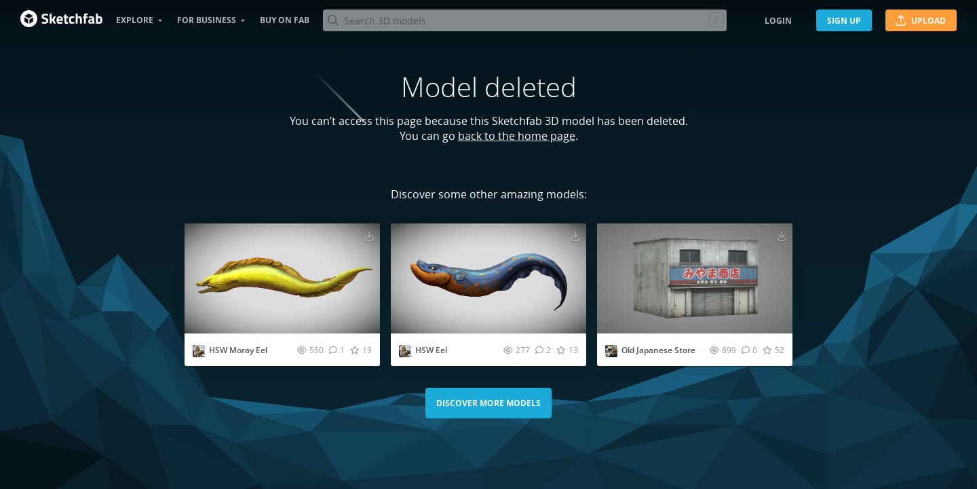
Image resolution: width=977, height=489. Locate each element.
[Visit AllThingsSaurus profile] (199, 351)
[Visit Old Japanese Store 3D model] (694, 278)
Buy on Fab (284, 20)
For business (206, 20)
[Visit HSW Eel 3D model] (488, 278)
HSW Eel (431, 350)
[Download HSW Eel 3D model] (575, 235)
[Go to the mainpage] (61, 20)
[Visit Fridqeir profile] (611, 351)
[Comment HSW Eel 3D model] (543, 350)
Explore (134, 20)
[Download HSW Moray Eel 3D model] (369, 235)
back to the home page (516, 135)
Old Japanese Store (658, 350)
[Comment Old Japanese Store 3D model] (749, 350)
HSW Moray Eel (238, 350)
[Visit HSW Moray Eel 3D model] (282, 278)
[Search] (524, 20)
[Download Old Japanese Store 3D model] (782, 235)
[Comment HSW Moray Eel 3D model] (337, 350)
